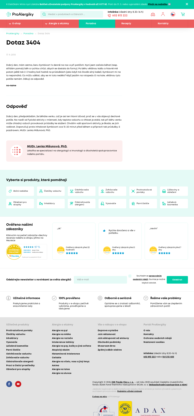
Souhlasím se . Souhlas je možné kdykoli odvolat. (149, 279)
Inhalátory (49, 203)
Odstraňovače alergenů (82, 203)
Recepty (126, 24)
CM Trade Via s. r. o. (123, 382)
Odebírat (177, 280)
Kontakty (163, 24)
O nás (147, 330)
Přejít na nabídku (158, 4)
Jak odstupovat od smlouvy (113, 338)
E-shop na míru (99, 397)
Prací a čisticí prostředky (20, 365)
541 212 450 (168, 357)
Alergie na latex (61, 369)
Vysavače (111, 203)
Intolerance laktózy (63, 342)
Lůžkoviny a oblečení (173, 191)
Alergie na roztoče (62, 338)
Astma (55, 365)
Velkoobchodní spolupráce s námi (168, 385)
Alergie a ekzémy (59, 24)
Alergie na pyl (60, 330)
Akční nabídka (20, 191)
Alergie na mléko (61, 334)
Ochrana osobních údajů (158, 338)
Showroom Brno (106, 346)
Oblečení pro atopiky (20, 203)
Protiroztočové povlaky (144, 191)
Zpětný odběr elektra (110, 350)
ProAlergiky (12, 34)
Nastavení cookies (154, 342)
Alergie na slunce (62, 373)
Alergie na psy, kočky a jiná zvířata (71, 346)
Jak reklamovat (107, 334)
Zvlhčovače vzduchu (111, 191)
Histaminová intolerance (66, 354)
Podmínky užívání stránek (129, 391)
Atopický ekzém (61, 350)
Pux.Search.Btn (44, 14)
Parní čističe (143, 203)
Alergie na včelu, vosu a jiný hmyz (71, 362)
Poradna (91, 24)
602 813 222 (119, 15)
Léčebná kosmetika (172, 203)
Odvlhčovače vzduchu (82, 191)
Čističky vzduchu (52, 191)
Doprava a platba (108, 330)
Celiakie (56, 358)
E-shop (16, 24)
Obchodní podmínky (109, 342)
